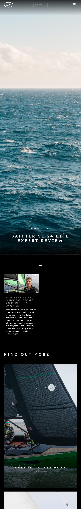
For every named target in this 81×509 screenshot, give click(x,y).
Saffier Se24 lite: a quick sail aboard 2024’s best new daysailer (20, 301)
